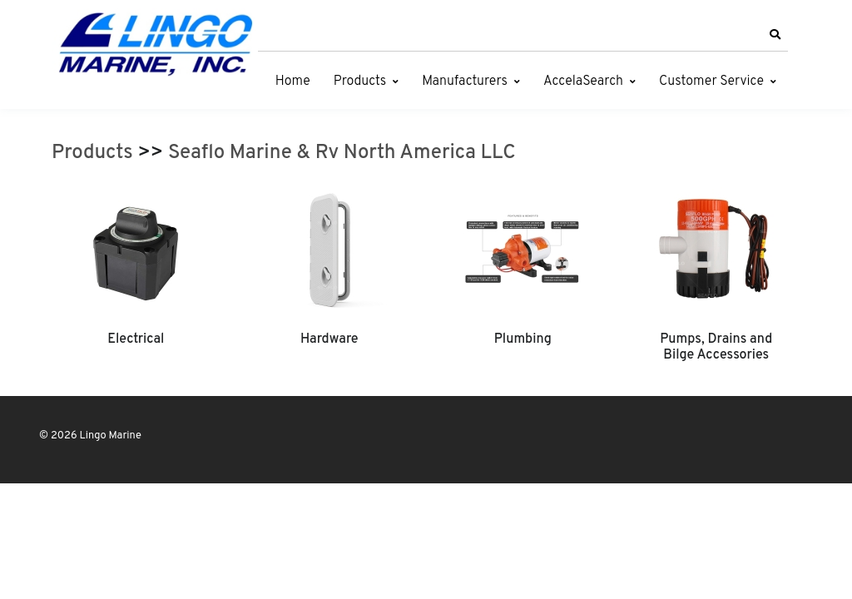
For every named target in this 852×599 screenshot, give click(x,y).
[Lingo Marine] (156, 42)
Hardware (329, 339)
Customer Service (711, 81)
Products (360, 81)
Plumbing (523, 339)
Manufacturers (465, 81)
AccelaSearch (583, 81)
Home (292, 81)
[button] (774, 35)
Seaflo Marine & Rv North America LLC (342, 153)
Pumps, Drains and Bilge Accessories (716, 347)
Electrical (135, 339)
